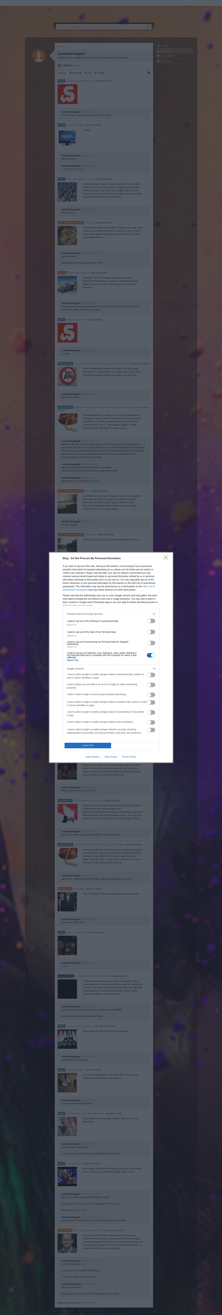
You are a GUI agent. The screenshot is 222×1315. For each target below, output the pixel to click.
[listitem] (111, 614)
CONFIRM (88, 745)
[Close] (167, 558)
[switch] (151, 621)
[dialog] (111, 657)
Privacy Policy (129, 757)
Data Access (110, 757)
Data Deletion (93, 757)
